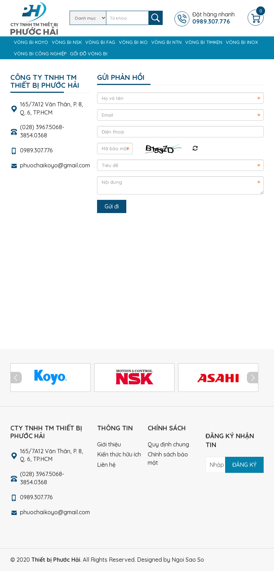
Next (252, 377)
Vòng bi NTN (166, 42)
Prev (16, 377)
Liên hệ (106, 464)
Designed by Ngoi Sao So (170, 559)
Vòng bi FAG (100, 42)
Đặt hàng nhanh (219, 18)
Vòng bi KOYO (31, 42)
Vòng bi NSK (67, 42)
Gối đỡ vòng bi (88, 53)
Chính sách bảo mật (168, 458)
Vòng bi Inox (242, 42)
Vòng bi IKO (133, 42)
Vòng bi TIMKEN (203, 42)
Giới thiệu (109, 444)
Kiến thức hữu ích (119, 454)
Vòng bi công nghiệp (40, 53)
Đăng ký (244, 464)
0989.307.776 (36, 150)
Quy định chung (168, 444)
